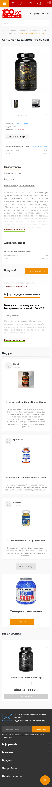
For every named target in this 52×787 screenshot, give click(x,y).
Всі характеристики (40, 134)
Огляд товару (12, 155)
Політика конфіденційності (25, 723)
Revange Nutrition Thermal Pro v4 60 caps (26, 390)
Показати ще (26, 554)
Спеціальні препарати (37, 30)
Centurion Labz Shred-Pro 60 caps (26, 665)
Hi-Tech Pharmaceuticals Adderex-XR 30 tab (26, 466)
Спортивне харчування (15, 30)
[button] (21, 3)
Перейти (22, 609)
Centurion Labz (22, 111)
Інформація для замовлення (19, 173)
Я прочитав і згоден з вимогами (24, 724)
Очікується (26, 684)
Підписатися (41, 717)
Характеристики (12, 161)
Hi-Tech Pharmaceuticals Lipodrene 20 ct (26, 529)
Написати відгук (36, 259)
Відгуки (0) (9, 167)
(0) (26, 103)
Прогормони (10, 33)
